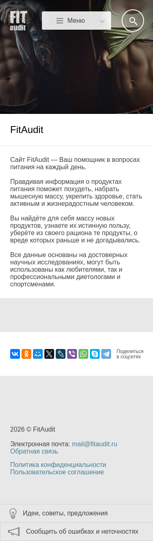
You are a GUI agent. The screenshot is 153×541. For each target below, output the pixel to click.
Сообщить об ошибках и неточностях (82, 531)
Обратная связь (34, 451)
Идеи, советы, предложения (65, 513)
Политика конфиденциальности (58, 464)
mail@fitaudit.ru (94, 444)
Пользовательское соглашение (57, 472)
